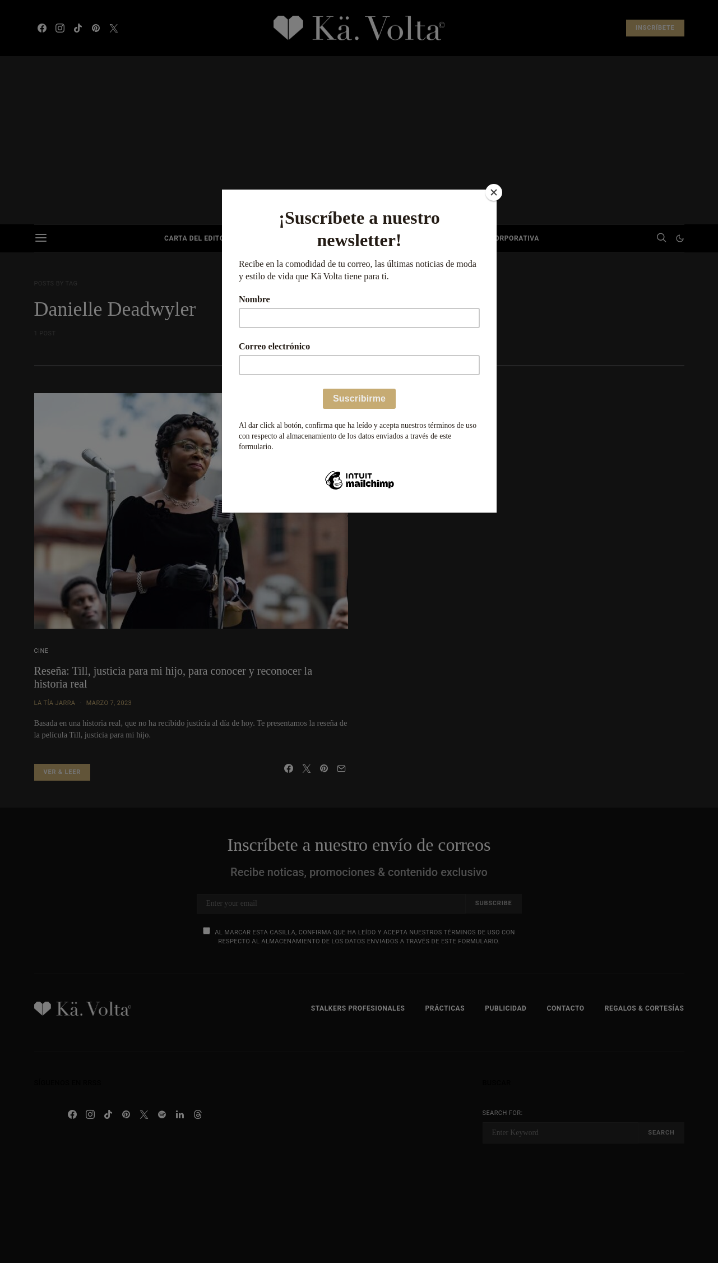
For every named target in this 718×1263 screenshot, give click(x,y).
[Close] (493, 192)
